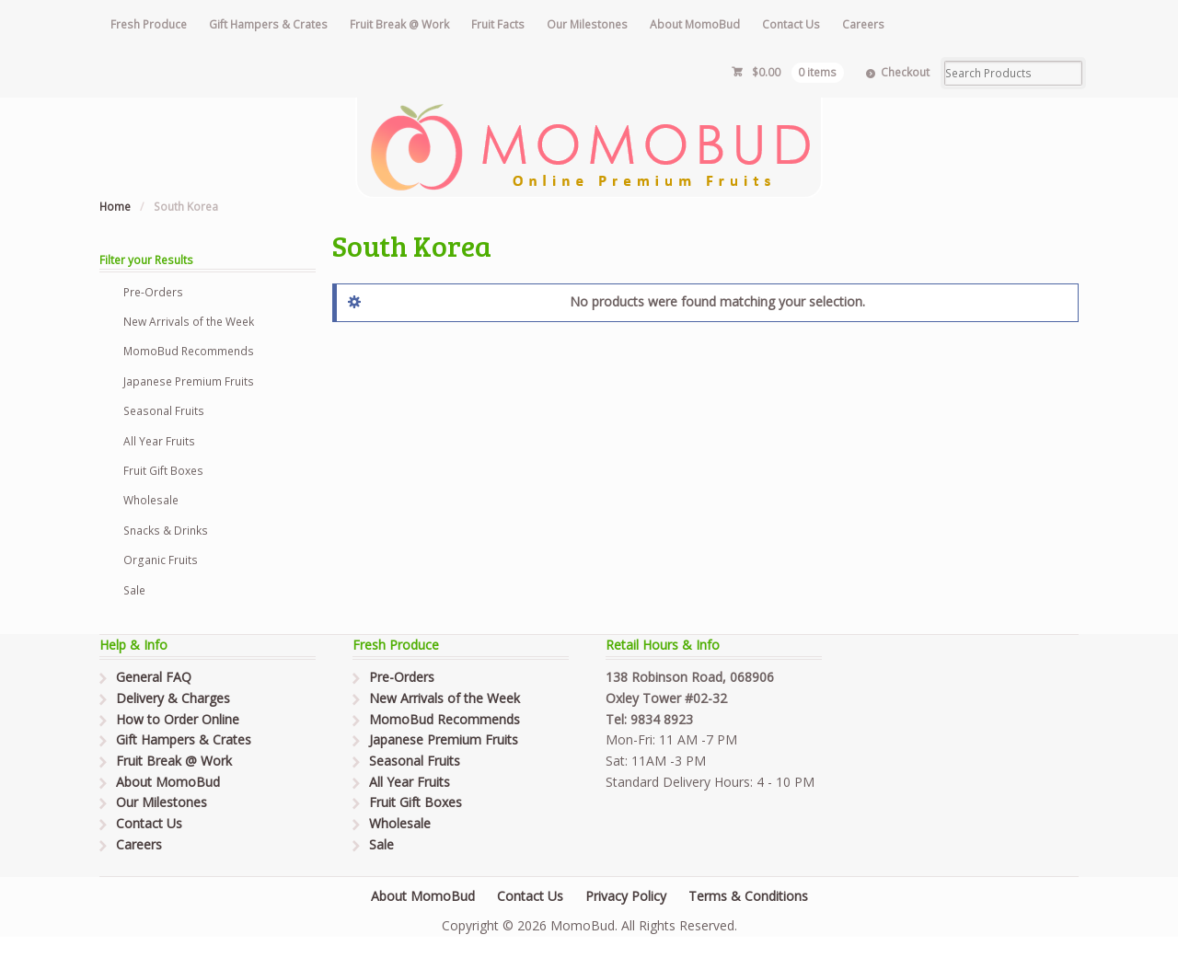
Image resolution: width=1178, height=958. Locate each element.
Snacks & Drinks (165, 530)
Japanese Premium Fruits (188, 381)
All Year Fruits (159, 441)
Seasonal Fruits (163, 411)
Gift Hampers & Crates (268, 24)
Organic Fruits (160, 560)
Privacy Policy (625, 896)
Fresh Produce (148, 24)
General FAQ (153, 677)
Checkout (905, 72)
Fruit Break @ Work (399, 24)
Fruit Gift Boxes (163, 471)
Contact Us (791, 24)
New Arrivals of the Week (188, 321)
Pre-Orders (153, 292)
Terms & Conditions (748, 896)
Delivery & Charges (173, 698)
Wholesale (151, 500)
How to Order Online (177, 719)
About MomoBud (695, 24)
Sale (134, 590)
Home (115, 206)
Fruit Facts (498, 24)
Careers (863, 24)
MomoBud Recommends (188, 351)
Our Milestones (587, 24)
